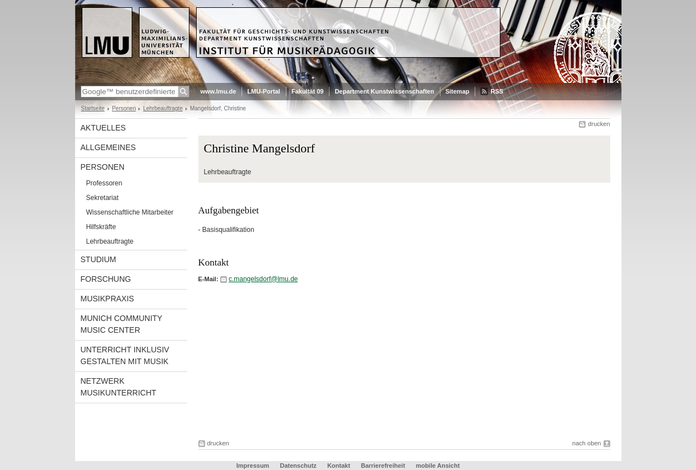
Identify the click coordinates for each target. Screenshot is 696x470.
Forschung (106, 278)
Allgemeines (108, 147)
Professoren (104, 183)
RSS (496, 91)
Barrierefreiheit (384, 465)
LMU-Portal (263, 91)
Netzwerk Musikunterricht (118, 386)
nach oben (586, 443)
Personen (124, 108)
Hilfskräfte (101, 227)
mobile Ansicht (438, 465)
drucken (599, 123)
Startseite (93, 108)
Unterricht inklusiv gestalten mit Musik (125, 355)
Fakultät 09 (307, 91)
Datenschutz (298, 465)
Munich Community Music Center (122, 324)
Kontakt (338, 465)
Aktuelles (103, 127)
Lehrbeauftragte (163, 108)
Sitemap (458, 91)
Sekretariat (102, 198)
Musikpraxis (107, 298)
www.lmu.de (218, 91)
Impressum (253, 465)
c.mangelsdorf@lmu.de (263, 279)
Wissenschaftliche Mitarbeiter (130, 212)
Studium (99, 259)
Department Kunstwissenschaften (384, 91)
